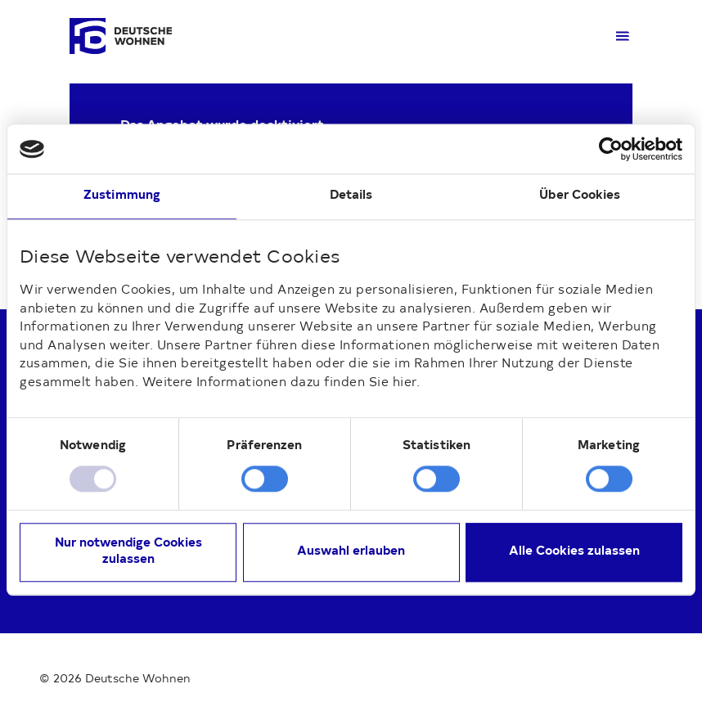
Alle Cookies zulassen (574, 553)
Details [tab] (351, 196)
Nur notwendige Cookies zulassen (128, 552)
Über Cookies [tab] (579, 196)
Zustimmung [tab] (121, 196)
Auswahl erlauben (351, 553)
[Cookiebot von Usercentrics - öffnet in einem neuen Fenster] (610, 149)
